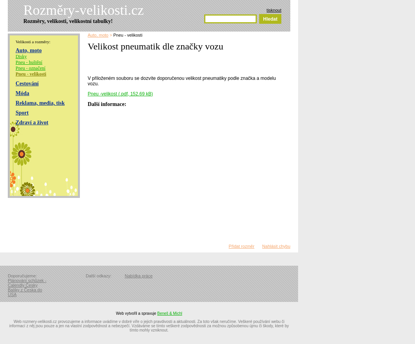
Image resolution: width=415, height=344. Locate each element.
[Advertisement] (179, 62)
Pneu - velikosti (31, 74)
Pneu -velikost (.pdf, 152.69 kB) (120, 94)
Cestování (27, 83)
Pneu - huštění (29, 62)
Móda (22, 93)
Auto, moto (29, 50)
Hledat (270, 19)
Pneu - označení (31, 68)
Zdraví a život (32, 122)
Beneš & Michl (169, 313)
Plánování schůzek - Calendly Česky (27, 283)
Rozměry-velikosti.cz (83, 10)
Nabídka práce (139, 275)
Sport (22, 113)
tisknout (274, 10)
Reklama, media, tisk (40, 103)
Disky (21, 56)
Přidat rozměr (241, 246)
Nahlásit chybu (276, 246)
